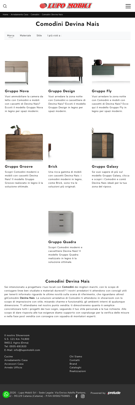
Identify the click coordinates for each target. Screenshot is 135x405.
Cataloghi (75, 367)
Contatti (75, 360)
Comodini (35, 14)
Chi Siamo (76, 356)
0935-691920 (17, 346)
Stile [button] (39, 35)
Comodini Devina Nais (52, 14)
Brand (73, 364)
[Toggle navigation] (128, 5)
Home (5, 14)
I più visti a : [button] (55, 35)
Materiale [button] (25, 35)
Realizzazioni (78, 371)
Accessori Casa (13, 364)
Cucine (8, 356)
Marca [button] (10, 35)
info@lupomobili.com (27, 350)
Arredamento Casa (19, 14)
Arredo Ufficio (13, 367)
